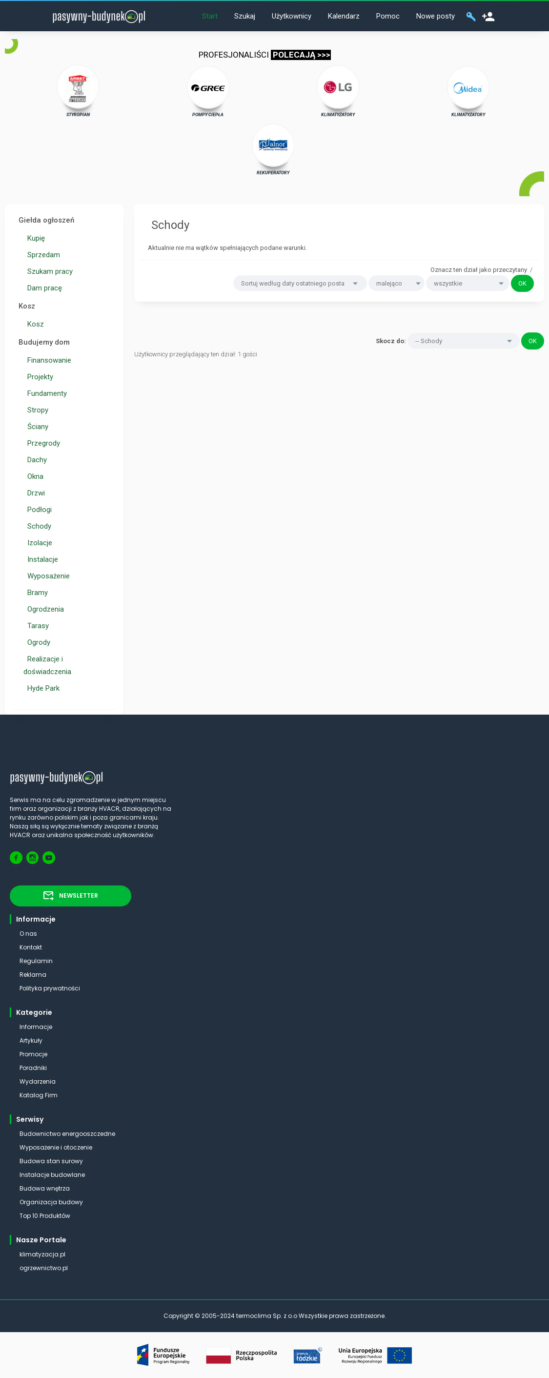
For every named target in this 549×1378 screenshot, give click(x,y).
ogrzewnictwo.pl (44, 1268)
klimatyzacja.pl (42, 1254)
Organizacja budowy (51, 1202)
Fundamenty (45, 393)
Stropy (35, 410)
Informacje (36, 1027)
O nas (28, 933)
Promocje (33, 1054)
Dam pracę (42, 288)
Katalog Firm (39, 1095)
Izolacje (37, 542)
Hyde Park (41, 688)
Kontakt (31, 947)
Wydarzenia (38, 1081)
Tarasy (36, 625)
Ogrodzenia (43, 609)
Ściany (35, 426)
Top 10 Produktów (45, 1216)
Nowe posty (435, 16)
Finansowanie (47, 360)
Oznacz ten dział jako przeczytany (478, 269)
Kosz (33, 324)
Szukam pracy (48, 271)
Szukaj (244, 16)
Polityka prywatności (50, 988)
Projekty (38, 376)
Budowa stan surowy (51, 1161)
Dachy (35, 459)
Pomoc (388, 16)
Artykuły (31, 1040)
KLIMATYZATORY (338, 90)
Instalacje (40, 559)
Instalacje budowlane (52, 1175)
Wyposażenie (46, 576)
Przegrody (41, 443)
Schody (37, 526)
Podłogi (37, 509)
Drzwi (34, 493)
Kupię (34, 238)
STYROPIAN (78, 90)
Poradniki (33, 1068)
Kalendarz (344, 16)
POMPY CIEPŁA (208, 90)
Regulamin (36, 961)
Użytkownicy (291, 16)
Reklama (33, 974)
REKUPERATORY (273, 149)
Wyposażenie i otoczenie (56, 1147)
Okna (33, 476)
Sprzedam (41, 254)
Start (210, 16)
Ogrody (36, 642)
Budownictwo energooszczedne (67, 1134)
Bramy (35, 592)
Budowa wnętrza (45, 1188)
